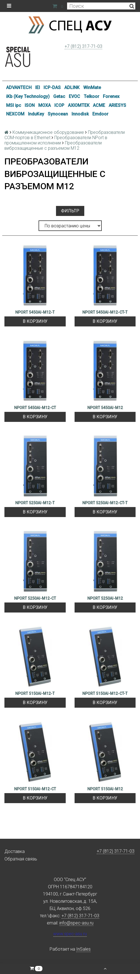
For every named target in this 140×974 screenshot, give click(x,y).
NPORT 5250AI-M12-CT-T (105, 503)
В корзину (35, 321)
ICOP (59, 105)
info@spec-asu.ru (76, 923)
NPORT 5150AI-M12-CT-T (105, 693)
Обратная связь (20, 859)
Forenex (111, 96)
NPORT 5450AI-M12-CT (35, 407)
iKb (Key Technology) (28, 96)
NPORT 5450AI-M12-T (35, 312)
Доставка (14, 851)
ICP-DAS (52, 87)
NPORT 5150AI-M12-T (35, 693)
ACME (99, 105)
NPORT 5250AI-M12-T (35, 503)
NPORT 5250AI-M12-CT (35, 598)
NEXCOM (15, 114)
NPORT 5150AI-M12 (105, 789)
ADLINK (72, 87)
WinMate (92, 87)
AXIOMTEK (79, 105)
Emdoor (100, 114)
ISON (30, 105)
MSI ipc (13, 105)
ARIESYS (117, 105)
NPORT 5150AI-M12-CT (35, 789)
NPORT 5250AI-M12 (105, 598)
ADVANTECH (19, 87)
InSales (83, 949)
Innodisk (80, 114)
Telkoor (91, 96)
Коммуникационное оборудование (48, 132)
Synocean (58, 114)
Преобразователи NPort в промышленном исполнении (55, 140)
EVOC (74, 96)
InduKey (36, 114)
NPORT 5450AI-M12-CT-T (105, 312)
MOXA (44, 105)
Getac (59, 96)
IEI (37, 87)
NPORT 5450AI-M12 (105, 407)
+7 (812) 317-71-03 (83, 46)
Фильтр (70, 210)
